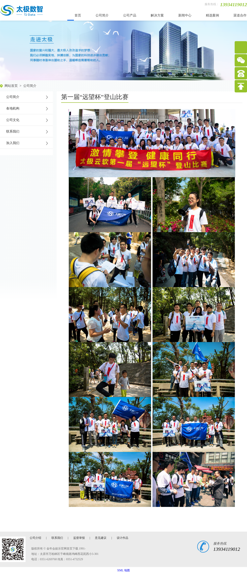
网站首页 (11, 85)
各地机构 (12, 108)
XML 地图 (123, 570)
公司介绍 (35, 537)
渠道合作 (240, 15)
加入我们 (12, 143)
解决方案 (157, 15)
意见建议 (100, 537)
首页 (78, 15)
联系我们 (12, 131)
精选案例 (212, 15)
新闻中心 (184, 15)
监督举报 (79, 537)
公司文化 (12, 120)
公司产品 (129, 15)
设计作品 (122, 537)
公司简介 (102, 15)
